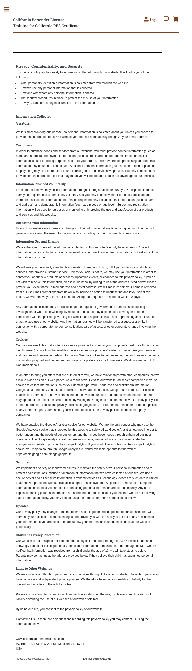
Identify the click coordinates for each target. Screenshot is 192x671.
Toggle (9, 9)
